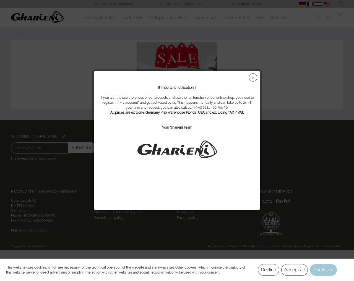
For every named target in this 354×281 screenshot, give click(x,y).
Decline (268, 269)
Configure (323, 269)
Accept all (294, 269)
